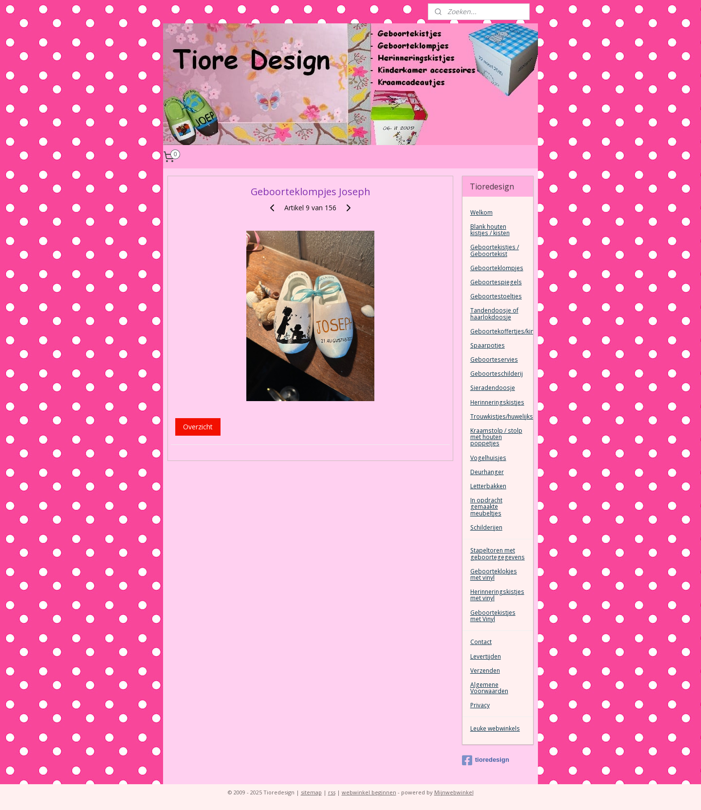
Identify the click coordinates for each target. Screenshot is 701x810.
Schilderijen (486, 527)
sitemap (311, 792)
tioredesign (485, 760)
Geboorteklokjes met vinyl (493, 574)
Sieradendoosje (492, 388)
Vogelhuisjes (488, 458)
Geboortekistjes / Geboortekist (494, 250)
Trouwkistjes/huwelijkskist (501, 416)
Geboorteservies (494, 359)
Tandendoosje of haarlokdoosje (494, 313)
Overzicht (198, 426)
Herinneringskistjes (497, 402)
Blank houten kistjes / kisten (490, 229)
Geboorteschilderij (496, 373)
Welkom (481, 212)
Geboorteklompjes (496, 268)
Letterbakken (488, 486)
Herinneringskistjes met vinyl (497, 595)
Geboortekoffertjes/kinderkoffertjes (501, 331)
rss (331, 792)
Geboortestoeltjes (496, 296)
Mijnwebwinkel (454, 792)
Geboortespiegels (496, 282)
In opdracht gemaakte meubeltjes (486, 506)
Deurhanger (487, 472)
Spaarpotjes (487, 345)
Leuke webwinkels (495, 728)
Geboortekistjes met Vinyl (493, 615)
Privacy (480, 705)
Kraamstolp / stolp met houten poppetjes (496, 436)
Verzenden (485, 670)
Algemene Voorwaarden (489, 688)
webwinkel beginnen (369, 792)
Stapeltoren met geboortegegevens (497, 553)
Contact (481, 642)
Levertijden (485, 656)
